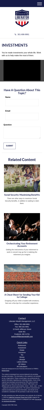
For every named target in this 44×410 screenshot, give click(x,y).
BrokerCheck (5, 370)
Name (7, 97)
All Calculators (22, 366)
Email (7, 111)
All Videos (22, 364)
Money (21, 357)
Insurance (22, 352)
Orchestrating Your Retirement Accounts (22, 244)
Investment (22, 348)
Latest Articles (22, 362)
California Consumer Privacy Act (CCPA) (20, 397)
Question (8, 125)
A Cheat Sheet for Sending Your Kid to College (22, 295)
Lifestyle (22, 359)
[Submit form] (10, 146)
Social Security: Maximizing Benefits (22, 194)
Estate (22, 350)
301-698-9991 (22, 34)
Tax (22, 355)
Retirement (22, 345)
